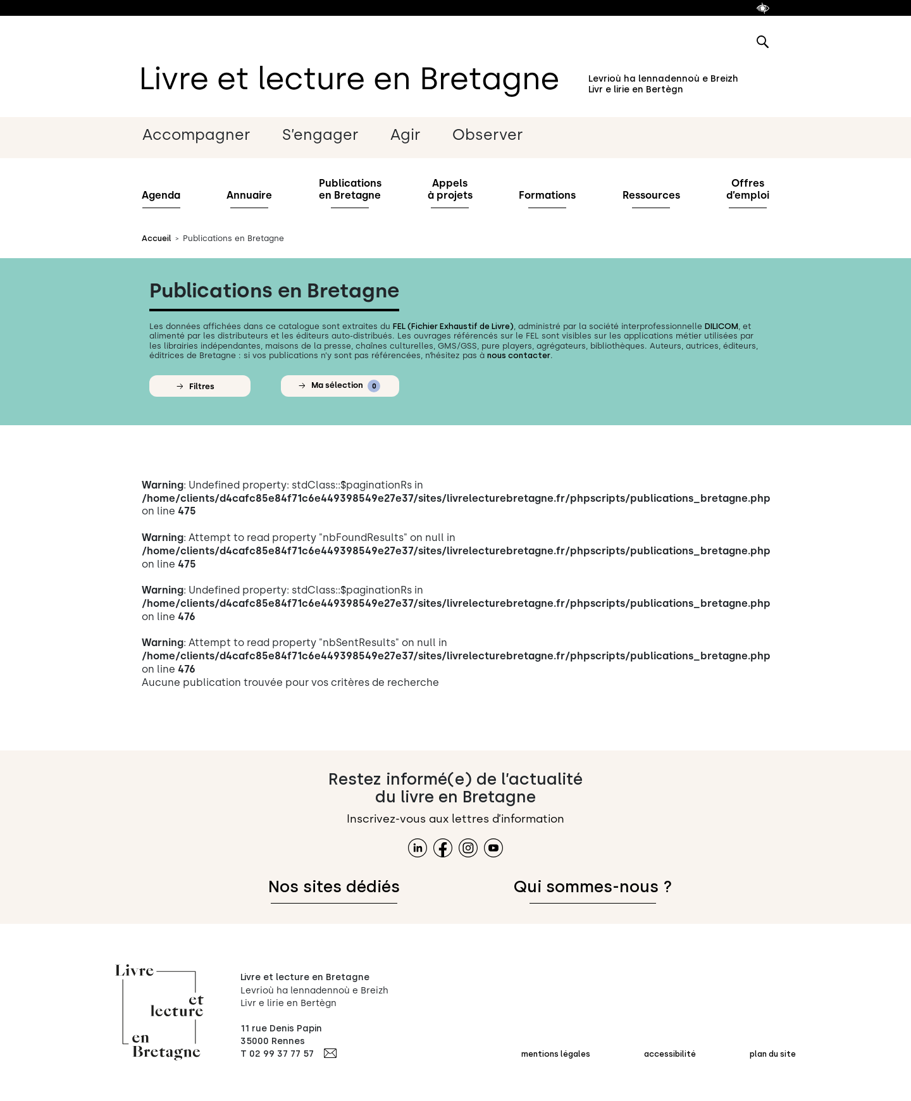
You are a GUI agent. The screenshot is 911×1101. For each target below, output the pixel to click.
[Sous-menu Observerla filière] (503, 135)
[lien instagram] (468, 847)
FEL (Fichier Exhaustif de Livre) (453, 326)
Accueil (156, 238)
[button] (200, 386)
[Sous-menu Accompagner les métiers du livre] (212, 135)
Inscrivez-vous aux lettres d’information (455, 818)
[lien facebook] (442, 847)
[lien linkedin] (417, 847)
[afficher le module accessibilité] (763, 8)
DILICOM (721, 326)
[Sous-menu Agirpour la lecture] (421, 135)
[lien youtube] (493, 847)
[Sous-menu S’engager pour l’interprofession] (336, 135)
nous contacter (518, 355)
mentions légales (555, 1054)
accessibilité (670, 1054)
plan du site (773, 1054)
